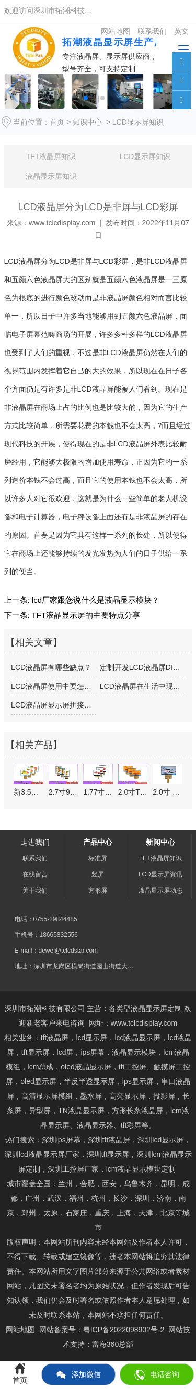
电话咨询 (156, 1375)
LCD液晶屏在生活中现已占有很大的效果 (142, 686)
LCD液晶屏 (22, 261)
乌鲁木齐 (138, 1183)
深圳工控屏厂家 (73, 1169)
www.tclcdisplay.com (62, 222)
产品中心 (97, 842)
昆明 (167, 1183)
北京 (167, 1213)
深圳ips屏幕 (61, 1140)
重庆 (102, 1213)
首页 (57, 122)
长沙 (120, 1198)
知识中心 (87, 122)
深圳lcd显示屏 (160, 1140)
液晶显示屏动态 (160, 890)
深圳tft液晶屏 (109, 1140)
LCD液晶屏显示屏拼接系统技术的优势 (53, 705)
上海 (124, 1213)
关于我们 (35, 890)
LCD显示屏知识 (144, 156)
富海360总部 (112, 1344)
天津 (146, 1213)
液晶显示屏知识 (51, 176)
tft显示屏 (108, 1154)
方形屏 (97, 890)
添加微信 (78, 1375)
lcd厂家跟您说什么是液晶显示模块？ (94, 599)
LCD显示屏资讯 (160, 874)
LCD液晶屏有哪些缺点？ (51, 667)
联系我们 (35, 858)
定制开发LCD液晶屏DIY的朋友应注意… (142, 667)
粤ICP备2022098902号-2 (124, 1329)
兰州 (65, 1183)
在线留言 (35, 874)
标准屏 (97, 858)
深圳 (142, 1198)
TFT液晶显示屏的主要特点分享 (85, 615)
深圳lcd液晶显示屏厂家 (41, 1154)
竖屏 (97, 874)
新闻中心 (160, 842)
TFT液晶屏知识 (51, 156)
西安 (109, 1183)
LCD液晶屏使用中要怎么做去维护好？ (53, 686)
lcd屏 (65, 1052)
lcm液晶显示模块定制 (141, 1169)
